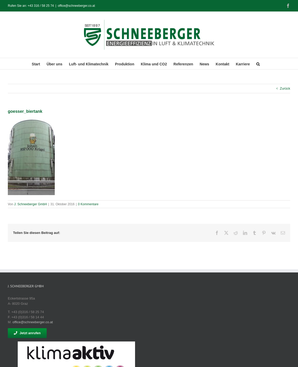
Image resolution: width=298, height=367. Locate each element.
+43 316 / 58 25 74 (41, 6)
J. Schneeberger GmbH (30, 204)
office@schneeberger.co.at (76, 6)
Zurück (285, 88)
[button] (258, 63)
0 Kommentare (88, 204)
